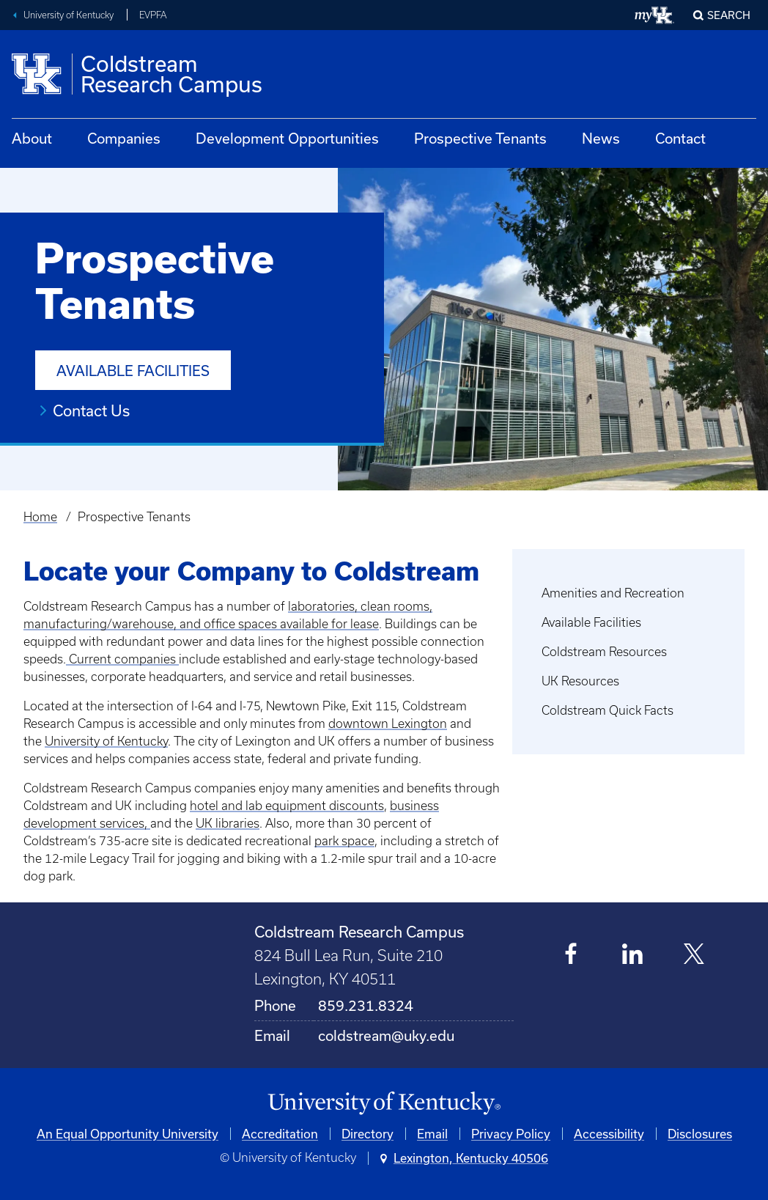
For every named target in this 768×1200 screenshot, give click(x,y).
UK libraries (227, 823)
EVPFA (152, 15)
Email (432, 1134)
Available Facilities (133, 370)
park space (344, 840)
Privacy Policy (510, 1134)
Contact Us (91, 410)
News (601, 138)
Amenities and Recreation (613, 593)
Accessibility (609, 1134)
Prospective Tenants (480, 138)
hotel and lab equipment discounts (287, 805)
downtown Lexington (387, 723)
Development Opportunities (287, 138)
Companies (123, 138)
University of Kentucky (68, 15)
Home (40, 516)
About (32, 138)
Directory (367, 1134)
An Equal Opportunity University (127, 1134)
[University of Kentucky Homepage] (384, 1104)
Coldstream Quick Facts (607, 710)
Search (728, 15)
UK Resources (580, 681)
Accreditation (280, 1134)
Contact (680, 138)
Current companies (122, 659)
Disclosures (700, 1134)
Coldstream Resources (604, 651)
